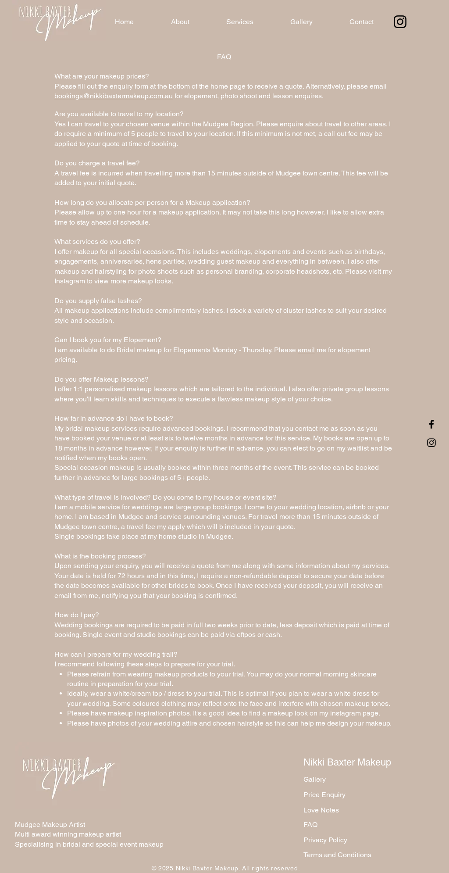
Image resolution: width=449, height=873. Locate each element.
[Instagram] (400, 21)
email (306, 350)
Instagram (69, 281)
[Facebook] (431, 424)
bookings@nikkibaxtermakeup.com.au (113, 96)
